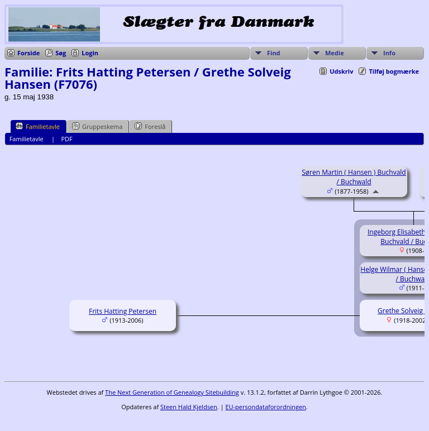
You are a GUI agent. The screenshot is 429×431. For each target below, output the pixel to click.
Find (273, 53)
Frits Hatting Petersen (122, 311)
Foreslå (150, 126)
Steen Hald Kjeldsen (188, 407)
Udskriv (341, 71)
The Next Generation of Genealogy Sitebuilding (172, 392)
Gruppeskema (97, 126)
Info (389, 53)
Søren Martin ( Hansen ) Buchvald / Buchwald (354, 176)
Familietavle (38, 126)
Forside (28, 53)
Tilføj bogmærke (394, 71)
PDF (66, 139)
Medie (334, 53)
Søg (60, 53)
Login (90, 53)
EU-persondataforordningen (265, 407)
